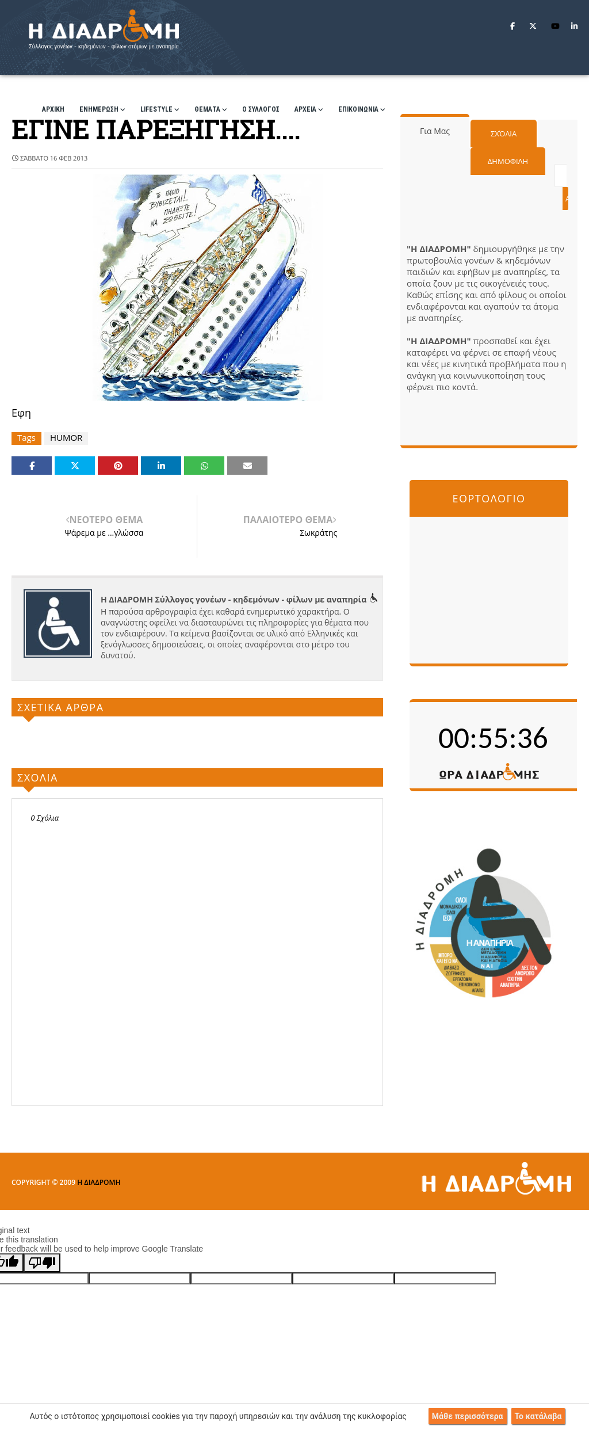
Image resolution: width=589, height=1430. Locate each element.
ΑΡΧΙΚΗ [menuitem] (53, 109)
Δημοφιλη (508, 161)
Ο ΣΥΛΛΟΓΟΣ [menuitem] (261, 109)
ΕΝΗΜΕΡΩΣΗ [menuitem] (98, 109)
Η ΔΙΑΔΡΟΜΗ (98, 1182)
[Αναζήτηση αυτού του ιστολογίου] (560, 175)
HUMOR (66, 437)
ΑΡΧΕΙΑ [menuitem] (305, 109)
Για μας (435, 130)
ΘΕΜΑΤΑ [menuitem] (207, 109)
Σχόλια (504, 133)
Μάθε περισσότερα (467, 1416)
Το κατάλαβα (538, 1416)
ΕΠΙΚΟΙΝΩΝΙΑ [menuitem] (358, 109)
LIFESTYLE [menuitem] (156, 109)
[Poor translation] (42, 1262)
